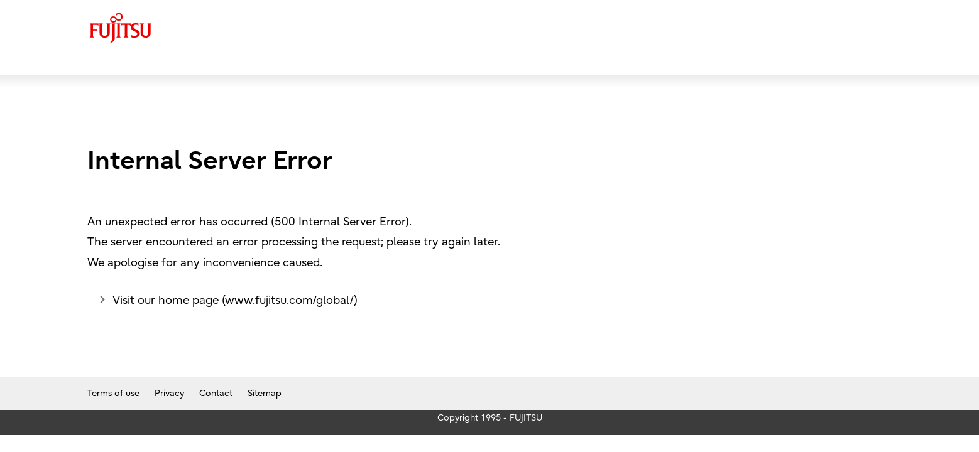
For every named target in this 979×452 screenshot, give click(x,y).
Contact (215, 393)
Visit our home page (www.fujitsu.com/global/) (235, 300)
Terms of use (113, 393)
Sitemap (265, 393)
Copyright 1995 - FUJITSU (489, 417)
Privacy (169, 393)
